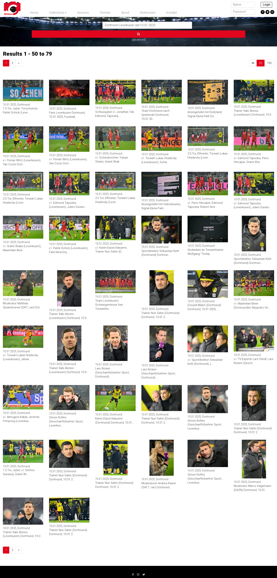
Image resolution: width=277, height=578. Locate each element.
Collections (56, 12)
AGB (112, 568)
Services (83, 12)
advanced (201, 25)
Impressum (72, 568)
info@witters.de (202, 568)
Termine (105, 12)
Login (266, 4)
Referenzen (147, 12)
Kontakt (171, 12)
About (125, 12)
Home (34, 12)
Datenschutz (94, 568)
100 (269, 50)
